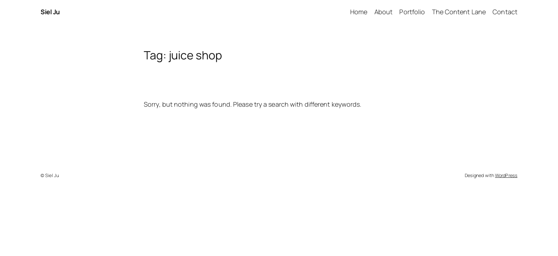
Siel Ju (50, 11)
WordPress (506, 175)
